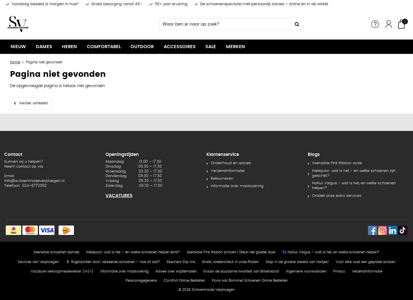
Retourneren (222, 179)
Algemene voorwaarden (306, 271)
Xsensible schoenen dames (56, 252)
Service (375, 24)
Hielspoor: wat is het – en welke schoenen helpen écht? (133, 252)
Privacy (339, 271)
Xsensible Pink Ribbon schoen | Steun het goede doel (231, 252)
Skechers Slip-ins (181, 262)
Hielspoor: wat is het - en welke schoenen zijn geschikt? (354, 173)
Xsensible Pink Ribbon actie (337, 163)
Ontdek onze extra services (336, 196)
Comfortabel (104, 46)
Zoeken (297, 24)
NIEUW (18, 46)
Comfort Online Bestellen (184, 280)
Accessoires (180, 46)
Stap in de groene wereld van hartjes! (297, 262)
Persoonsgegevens (141, 280)
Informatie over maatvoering (237, 186)
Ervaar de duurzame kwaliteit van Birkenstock (241, 271)
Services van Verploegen (38, 262)
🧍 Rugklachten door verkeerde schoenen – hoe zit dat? (113, 262)
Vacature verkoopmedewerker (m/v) (62, 271)
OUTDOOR (142, 46)
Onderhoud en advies (231, 163)
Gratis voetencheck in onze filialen (230, 262)
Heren (69, 46)
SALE (210, 46)
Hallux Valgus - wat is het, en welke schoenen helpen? (354, 185)
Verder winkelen (33, 103)
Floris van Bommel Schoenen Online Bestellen (250, 280)
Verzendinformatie (228, 171)
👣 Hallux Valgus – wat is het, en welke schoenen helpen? (330, 252)
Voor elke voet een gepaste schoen (365, 262)
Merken (235, 46)
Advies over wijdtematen (176, 271)
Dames (44, 46)
